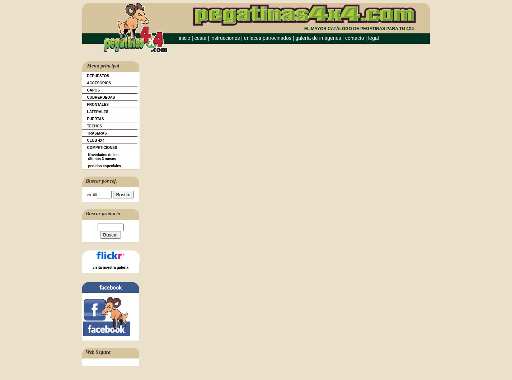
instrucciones (225, 38)
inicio (185, 38)
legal (373, 38)
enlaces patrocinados (267, 38)
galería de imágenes (318, 38)
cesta (201, 38)
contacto (354, 38)
